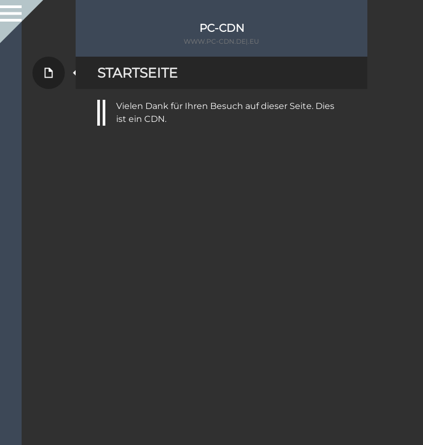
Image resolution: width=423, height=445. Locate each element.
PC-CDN (221, 28)
